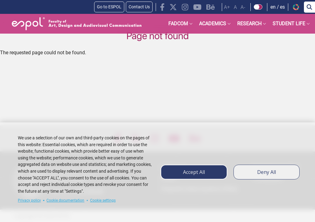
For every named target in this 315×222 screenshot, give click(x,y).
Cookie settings (103, 200)
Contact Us (139, 6)
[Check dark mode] (258, 7)
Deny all (266, 172)
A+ (227, 7)
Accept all (194, 172)
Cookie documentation (65, 200)
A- (243, 7)
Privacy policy (29, 200)
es (282, 7)
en (273, 7)
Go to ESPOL (109, 6)
